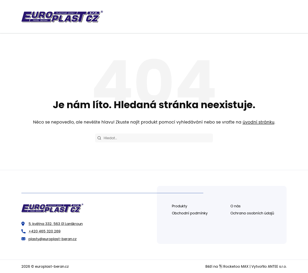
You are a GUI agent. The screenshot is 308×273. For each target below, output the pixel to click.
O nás (235, 206)
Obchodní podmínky (190, 213)
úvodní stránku (258, 122)
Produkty (179, 206)
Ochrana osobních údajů (252, 213)
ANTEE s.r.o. (277, 266)
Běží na (226, 266)
